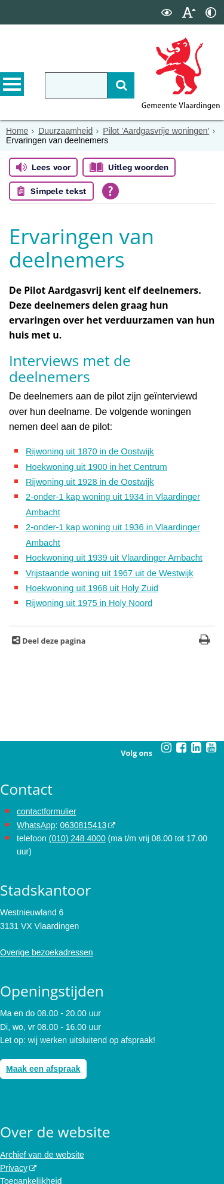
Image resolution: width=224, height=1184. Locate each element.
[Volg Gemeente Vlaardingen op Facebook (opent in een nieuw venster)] (181, 699)
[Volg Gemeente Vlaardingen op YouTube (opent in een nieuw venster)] (211, 699)
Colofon (14, 1160)
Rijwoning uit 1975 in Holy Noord (86, 556)
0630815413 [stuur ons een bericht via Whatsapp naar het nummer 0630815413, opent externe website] (83, 777)
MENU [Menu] (12, 84)
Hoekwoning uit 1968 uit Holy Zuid (89, 543)
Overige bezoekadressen (46, 905)
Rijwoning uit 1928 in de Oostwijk (87, 449)
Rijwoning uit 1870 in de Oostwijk (87, 423)
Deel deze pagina (52, 593)
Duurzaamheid (65, 131)
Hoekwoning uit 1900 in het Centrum (93, 436)
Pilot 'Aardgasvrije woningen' (156, 131)
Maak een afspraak (43, 1021)
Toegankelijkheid (31, 1134)
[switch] (167, 12)
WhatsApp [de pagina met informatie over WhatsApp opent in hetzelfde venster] (36, 777)
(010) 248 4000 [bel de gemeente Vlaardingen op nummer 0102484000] (77, 790)
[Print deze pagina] (204, 593)
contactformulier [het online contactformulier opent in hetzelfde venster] (46, 764)
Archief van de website (42, 1107)
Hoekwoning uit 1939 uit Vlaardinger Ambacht (110, 516)
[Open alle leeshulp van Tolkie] (110, 191)
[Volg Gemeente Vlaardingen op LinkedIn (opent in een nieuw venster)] (196, 699)
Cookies (15, 1147)
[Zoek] (121, 85)
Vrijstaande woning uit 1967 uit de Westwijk (106, 529)
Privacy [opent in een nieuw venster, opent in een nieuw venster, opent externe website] (13, 1120)
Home (17, 131)
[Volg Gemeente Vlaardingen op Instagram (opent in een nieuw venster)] (166, 699)
